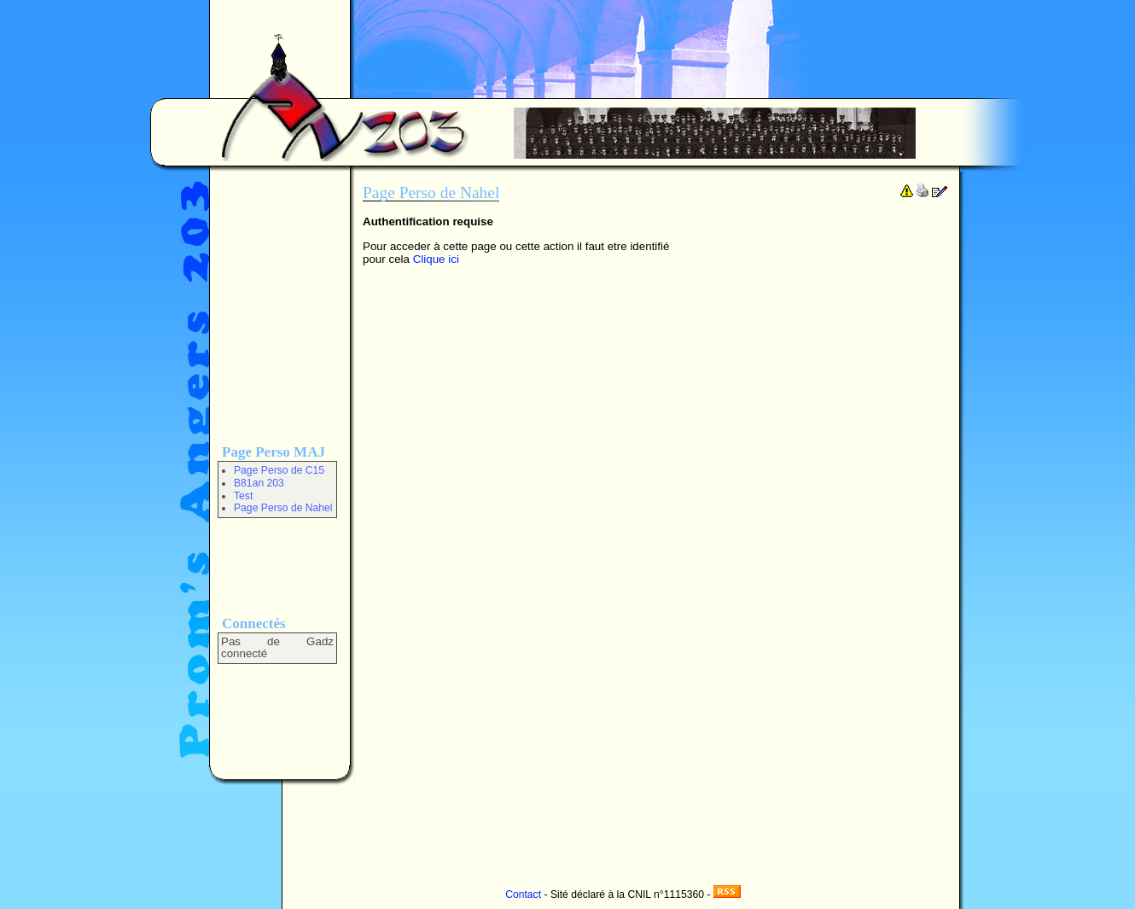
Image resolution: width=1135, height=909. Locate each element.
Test (243, 496)
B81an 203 (259, 483)
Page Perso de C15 (279, 470)
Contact (523, 894)
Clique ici (436, 259)
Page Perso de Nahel (283, 508)
